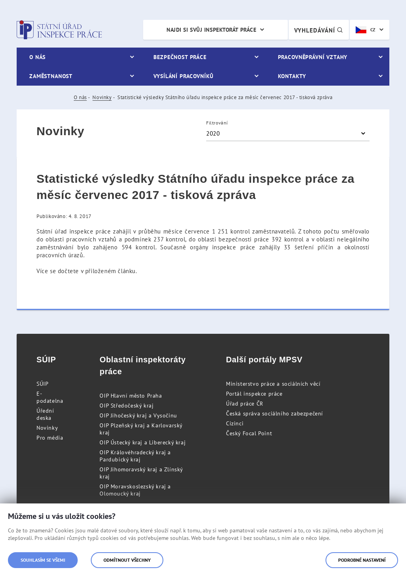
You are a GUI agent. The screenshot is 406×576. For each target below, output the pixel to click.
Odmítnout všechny (127, 560)
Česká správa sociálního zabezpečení (274, 413)
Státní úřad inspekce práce (59, 30)
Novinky (101, 97)
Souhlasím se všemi (43, 560)
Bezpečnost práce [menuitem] (179, 57)
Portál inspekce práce (254, 393)
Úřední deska (45, 414)
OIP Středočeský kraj (126, 405)
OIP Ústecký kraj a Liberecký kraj (143, 442)
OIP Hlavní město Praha (131, 395)
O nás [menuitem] (37, 57)
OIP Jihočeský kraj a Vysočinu (138, 415)
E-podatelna (49, 397)
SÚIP (42, 383)
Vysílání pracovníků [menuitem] (183, 76)
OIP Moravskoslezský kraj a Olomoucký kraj (135, 490)
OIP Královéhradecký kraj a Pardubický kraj (135, 456)
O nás (80, 97)
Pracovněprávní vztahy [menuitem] (313, 57)
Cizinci (234, 423)
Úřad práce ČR (244, 403)
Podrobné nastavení (361, 560)
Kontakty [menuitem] (292, 76)
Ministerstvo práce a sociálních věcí (273, 383)
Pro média (49, 437)
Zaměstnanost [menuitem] (51, 76)
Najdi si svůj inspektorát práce (211, 29)
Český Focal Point (249, 433)
